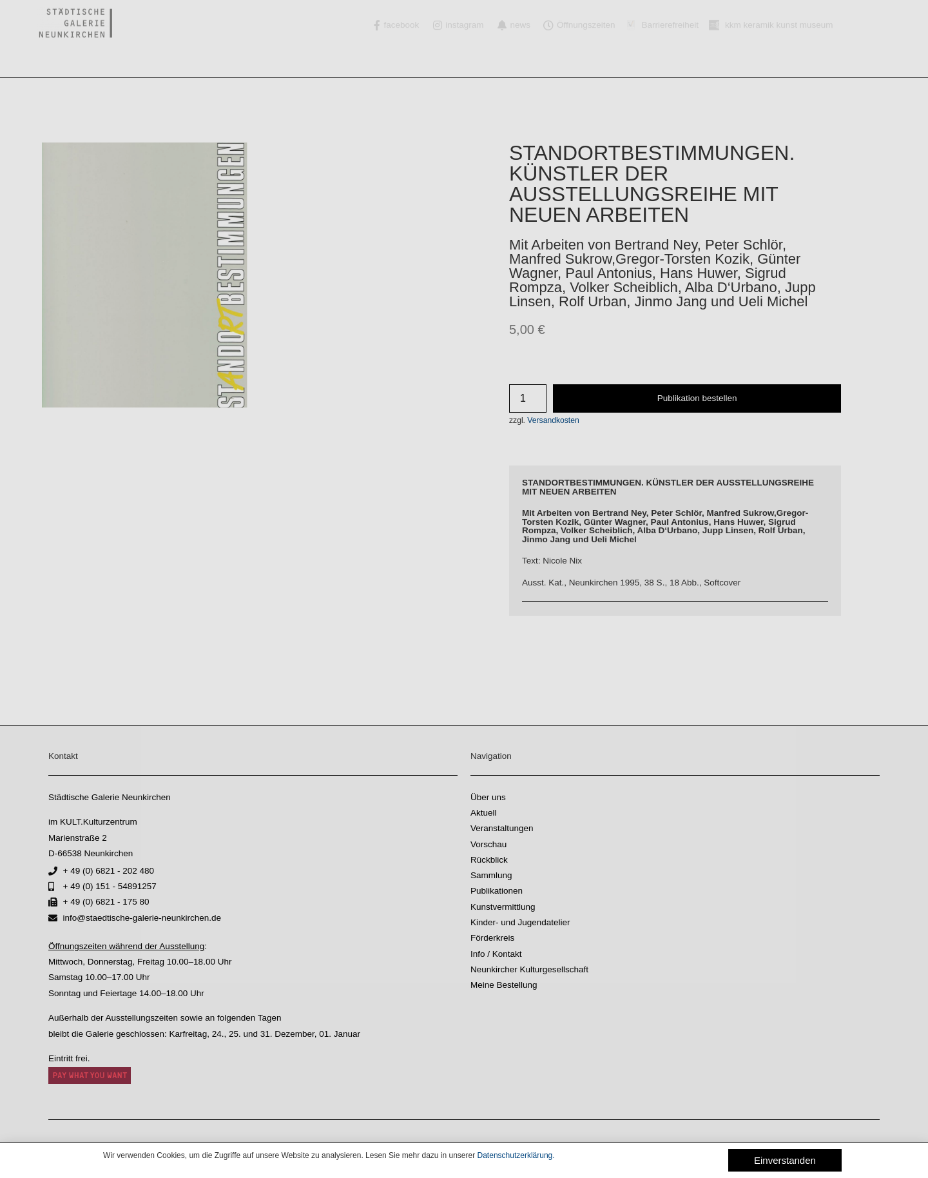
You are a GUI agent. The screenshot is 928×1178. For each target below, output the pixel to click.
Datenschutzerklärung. (516, 1155)
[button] (785, 1160)
